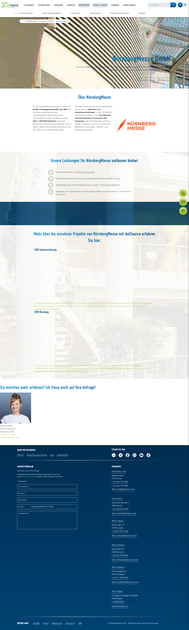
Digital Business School (37, 455)
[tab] (180, 4)
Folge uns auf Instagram (134, 455)
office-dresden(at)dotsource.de (125, 560)
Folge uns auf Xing (121, 455)
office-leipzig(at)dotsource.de (124, 536)
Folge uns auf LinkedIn (114, 455)
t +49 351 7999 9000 (120, 555)
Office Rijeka (117, 592)
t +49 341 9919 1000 (120, 531)
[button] (173, 4)
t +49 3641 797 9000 (120, 482)
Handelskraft (62, 455)
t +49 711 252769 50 (120, 578)
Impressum (70, 623)
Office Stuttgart (118, 567)
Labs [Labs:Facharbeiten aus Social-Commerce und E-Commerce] (52, 455)
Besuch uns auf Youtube (141, 455)
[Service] (183, 206)
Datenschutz (57, 623)
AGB (80, 623)
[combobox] (161, 4)
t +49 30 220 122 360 (120, 509)
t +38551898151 (118, 602)
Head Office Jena (119, 472)
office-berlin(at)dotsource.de (124, 514)
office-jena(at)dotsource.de (123, 489)
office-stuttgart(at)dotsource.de (125, 582)
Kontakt (36, 623)
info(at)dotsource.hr (120, 606)
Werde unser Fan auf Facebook (128, 455)
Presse (46, 623)
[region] (94, 13)
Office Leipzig (117, 521)
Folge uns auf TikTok (148, 455)
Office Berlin (117, 499)
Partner (20, 455)
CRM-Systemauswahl (85, 172)
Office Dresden (118, 545)
